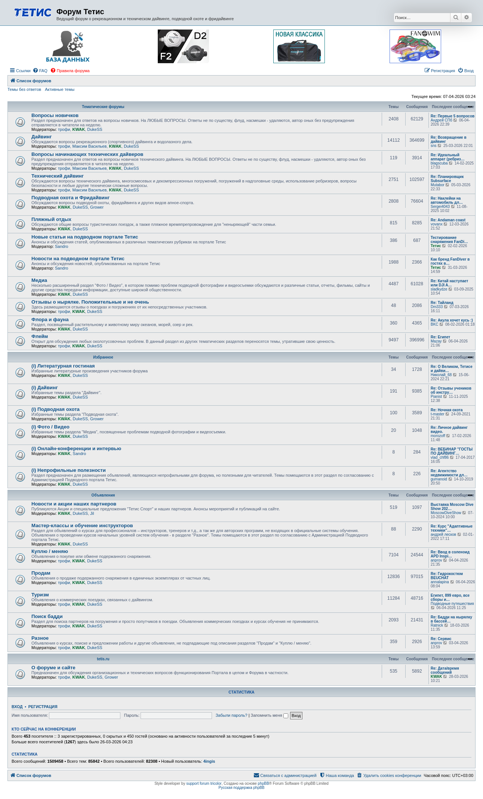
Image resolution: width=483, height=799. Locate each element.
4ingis (209, 761)
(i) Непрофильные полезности (68, 470)
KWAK (78, 129)
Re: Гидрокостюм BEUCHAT (447, 576)
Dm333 (437, 307)
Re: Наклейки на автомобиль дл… (447, 200)
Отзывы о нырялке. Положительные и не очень (90, 302)
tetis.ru (103, 659)
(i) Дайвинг (44, 387)
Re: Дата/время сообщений (445, 670)
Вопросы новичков (55, 115)
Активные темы (59, 89)
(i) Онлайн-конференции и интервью (76, 448)
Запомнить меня (269, 715)
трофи (64, 129)
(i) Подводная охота (55, 409)
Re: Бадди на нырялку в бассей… (451, 619)
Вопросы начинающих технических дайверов (87, 154)
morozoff (438, 436)
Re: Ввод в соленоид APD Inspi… (450, 554)
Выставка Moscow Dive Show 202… (452, 507)
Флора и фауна (50, 319)
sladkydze (439, 289)
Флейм (39, 336)
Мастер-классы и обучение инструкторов (82, 525)
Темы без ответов (24, 89)
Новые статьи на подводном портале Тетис (84, 237)
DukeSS (94, 129)
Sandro (61, 246)
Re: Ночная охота (446, 410)
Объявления (103, 495)
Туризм (40, 594)
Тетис (436, 246)
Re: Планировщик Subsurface (447, 179)
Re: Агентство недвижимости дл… (449, 473)
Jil (92, 513)
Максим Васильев (89, 146)
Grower (97, 207)
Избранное (103, 357)
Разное (40, 638)
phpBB (263, 783)
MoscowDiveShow (446, 513)
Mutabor (437, 185)
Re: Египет (440, 337)
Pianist (436, 396)
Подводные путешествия (452, 604)
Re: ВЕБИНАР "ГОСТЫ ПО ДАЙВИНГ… (452, 451)
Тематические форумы (103, 107)
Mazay (436, 341)
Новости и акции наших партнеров (73, 504)
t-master (437, 414)
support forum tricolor (203, 783)
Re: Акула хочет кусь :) (452, 320)
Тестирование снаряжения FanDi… (449, 240)
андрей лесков (443, 534)
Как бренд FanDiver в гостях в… (450, 261)
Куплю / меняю (49, 551)
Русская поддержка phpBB (241, 788)
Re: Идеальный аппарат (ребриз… (448, 157)
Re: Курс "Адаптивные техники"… (452, 528)
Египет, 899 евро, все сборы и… (450, 597)
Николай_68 (441, 375)
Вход (17, 706)
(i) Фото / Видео (50, 427)
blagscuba (439, 163)
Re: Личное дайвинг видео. (449, 429)
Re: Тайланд (442, 303)
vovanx (437, 224)
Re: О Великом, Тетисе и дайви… (452, 369)
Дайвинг (41, 136)
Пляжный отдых (51, 219)
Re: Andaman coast (448, 220)
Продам (40, 573)
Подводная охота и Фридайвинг (70, 197)
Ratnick (437, 625)
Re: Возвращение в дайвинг (449, 139)
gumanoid (439, 479)
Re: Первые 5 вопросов (452, 116)
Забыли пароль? (231, 715)
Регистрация (43, 706)
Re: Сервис (441, 639)
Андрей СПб (441, 120)
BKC (435, 324)
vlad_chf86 (440, 457)
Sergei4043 (440, 207)
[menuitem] (40, 70)
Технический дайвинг (57, 176)
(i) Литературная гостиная (63, 366)
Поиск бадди (47, 616)
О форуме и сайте (53, 667)
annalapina (440, 582)
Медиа (39, 280)
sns (434, 146)
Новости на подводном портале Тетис (77, 258)
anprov (436, 560)
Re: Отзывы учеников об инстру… (451, 390)
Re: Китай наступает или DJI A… (449, 283)
